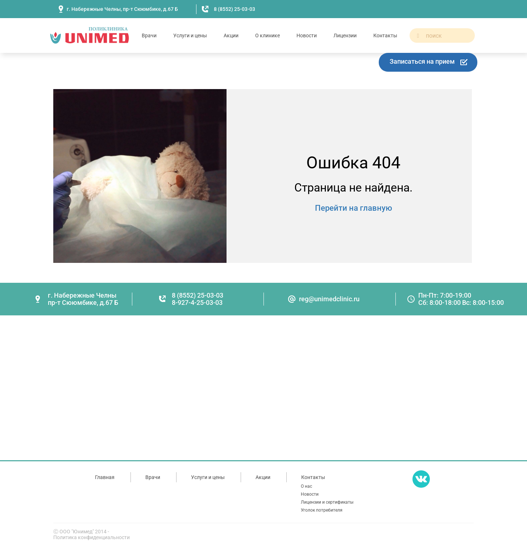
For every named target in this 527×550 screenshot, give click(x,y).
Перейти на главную (353, 208)
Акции (231, 35)
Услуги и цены (190, 35)
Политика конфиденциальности (91, 537)
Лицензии (345, 35)
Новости (306, 35)
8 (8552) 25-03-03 (234, 9)
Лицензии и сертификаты (327, 502)
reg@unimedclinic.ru (329, 299)
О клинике (267, 35)
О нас (306, 486)
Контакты (385, 35)
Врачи (149, 35)
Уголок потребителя (322, 510)
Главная (105, 477)
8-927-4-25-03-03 (197, 302)
